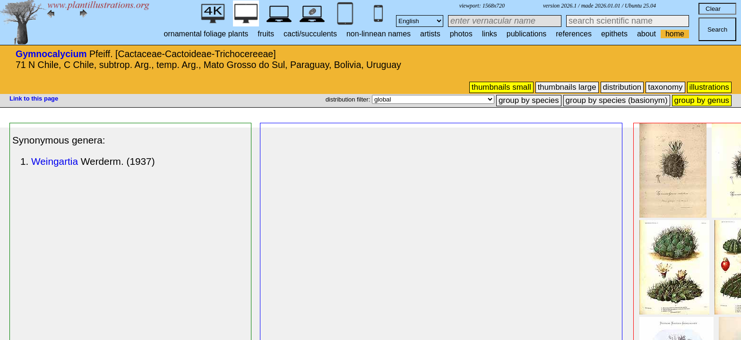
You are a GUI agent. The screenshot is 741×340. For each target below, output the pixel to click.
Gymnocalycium (51, 54)
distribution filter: (349, 99)
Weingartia (54, 161)
